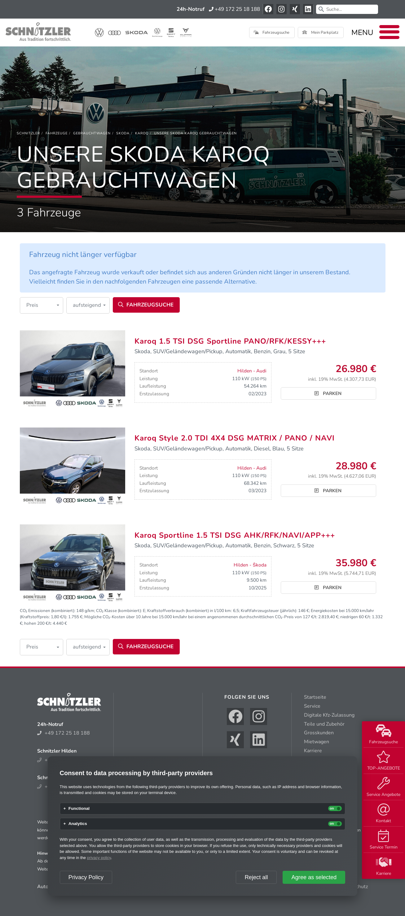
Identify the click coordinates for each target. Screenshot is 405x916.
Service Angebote (383, 787)
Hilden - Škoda (250, 565)
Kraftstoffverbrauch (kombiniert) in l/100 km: (189, 611)
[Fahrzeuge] (57, 133)
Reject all (256, 877)
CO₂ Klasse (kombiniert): (119, 611)
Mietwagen (316, 741)
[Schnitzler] (28, 133)
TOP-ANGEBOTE (383, 761)
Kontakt (383, 813)
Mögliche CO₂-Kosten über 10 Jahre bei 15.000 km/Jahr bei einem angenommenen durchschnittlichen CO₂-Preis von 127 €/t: (200, 617)
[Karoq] (141, 133)
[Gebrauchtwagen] (92, 133)
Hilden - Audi (251, 371)
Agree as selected (314, 877)
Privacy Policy (85, 877)
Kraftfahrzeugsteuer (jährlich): (269, 611)
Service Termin (384, 840)
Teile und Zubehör (324, 724)
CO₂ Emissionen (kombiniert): (47, 611)
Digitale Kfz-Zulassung (329, 715)
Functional (79, 808)
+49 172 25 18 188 (234, 9)
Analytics (77, 824)
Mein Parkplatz (320, 32)
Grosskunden (319, 732)
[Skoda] (123, 133)
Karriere (383, 866)
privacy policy (99, 857)
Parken (328, 393)
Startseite (315, 697)
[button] (41, 305)
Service (312, 706)
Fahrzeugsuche (383, 734)
